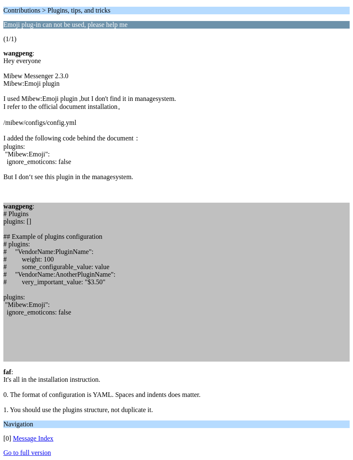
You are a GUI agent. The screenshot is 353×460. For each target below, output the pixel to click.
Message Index (33, 438)
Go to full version (27, 452)
